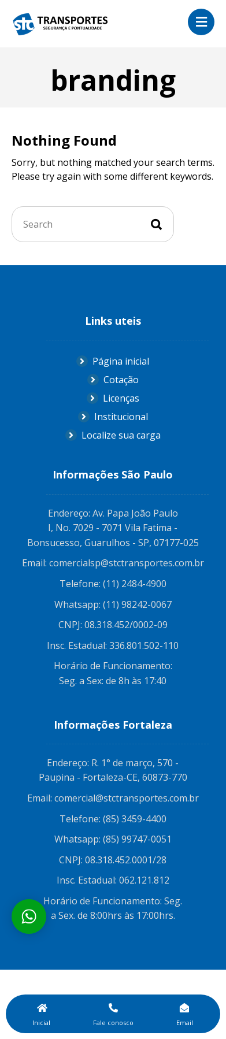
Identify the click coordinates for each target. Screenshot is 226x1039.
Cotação (113, 379)
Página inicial (112, 361)
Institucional (113, 416)
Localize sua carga (113, 435)
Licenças (113, 398)
